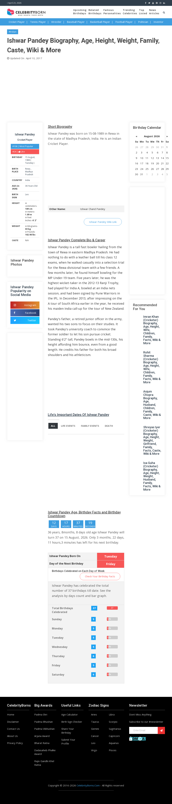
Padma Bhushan (43, 721)
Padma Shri (40, 714)
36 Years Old (31, 185)
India (27, 180)
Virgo (94, 750)
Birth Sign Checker (71, 721)
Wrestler (56, 21)
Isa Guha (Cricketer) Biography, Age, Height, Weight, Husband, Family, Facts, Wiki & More (152, 476)
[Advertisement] (86, 90)
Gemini (95, 728)
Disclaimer (13, 721)
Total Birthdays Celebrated (62, 610)
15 (26, 157)
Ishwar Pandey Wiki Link (103, 222)
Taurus (95, 721)
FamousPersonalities (112, 11)
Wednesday (59, 647)
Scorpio (113, 721)
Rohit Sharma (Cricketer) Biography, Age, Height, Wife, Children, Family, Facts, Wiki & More (152, 367)
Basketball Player (100, 21)
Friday (56, 665)
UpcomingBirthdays (80, 11)
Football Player (124, 21)
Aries (94, 714)
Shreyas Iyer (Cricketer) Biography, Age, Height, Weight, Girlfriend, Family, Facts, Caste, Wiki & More (152, 440)
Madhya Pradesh (29, 173)
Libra (112, 714)
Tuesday (29, 162)
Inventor (158, 21)
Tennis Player (38, 21)
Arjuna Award (42, 736)
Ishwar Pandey (25, 134)
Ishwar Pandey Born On (64, 556)
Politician (143, 21)
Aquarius (114, 743)
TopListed (143, 11)
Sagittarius (115, 728)
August (31, 157)
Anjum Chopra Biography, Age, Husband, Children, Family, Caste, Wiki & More (152, 405)
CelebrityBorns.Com (88, 785)
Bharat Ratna (41, 743)
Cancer (95, 736)
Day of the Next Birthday (66, 563)
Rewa (28, 168)
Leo (27, 194)
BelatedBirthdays (95, 11)
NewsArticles (154, 11)
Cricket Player (17, 21)
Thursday (58, 656)
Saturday (58, 674)
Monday (57, 628)
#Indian (12, 31)
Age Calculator (69, 714)
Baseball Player (76, 21)
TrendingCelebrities (130, 11)
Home (10, 714)
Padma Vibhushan (44, 728)
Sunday (57, 619)
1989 (27, 160)
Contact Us (13, 728)
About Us (12, 736)
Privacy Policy (15, 743)
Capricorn (114, 736)
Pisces (112, 750)
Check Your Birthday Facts (100, 576)
